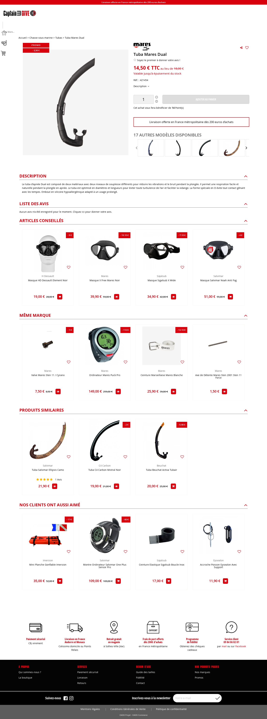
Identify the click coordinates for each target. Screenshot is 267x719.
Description (140, 86)
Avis (58, 479)
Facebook (240, 646)
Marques (181, 31)
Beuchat (161, 466)
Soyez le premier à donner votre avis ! (157, 60)
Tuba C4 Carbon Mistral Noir (104, 470)
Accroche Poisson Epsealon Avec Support (218, 566)
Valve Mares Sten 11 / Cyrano (48, 375)
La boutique (25, 677)
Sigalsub (162, 276)
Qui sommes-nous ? (30, 672)
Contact (140, 683)
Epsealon (218, 560)
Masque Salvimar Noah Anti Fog (218, 280)
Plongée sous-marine (133, 31)
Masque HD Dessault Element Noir (48, 280)
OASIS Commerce (139, 715)
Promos (199, 677)
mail (224, 646)
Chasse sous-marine (39, 31)
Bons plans (228, 31)
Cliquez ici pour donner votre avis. (92, 212)
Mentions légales (90, 709)
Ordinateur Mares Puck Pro (104, 375)
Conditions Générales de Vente (128, 709)
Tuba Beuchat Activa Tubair (161, 470)
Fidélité (140, 677)
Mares (104, 276)
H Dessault (48, 276)
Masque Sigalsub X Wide (162, 280)
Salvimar (218, 276)
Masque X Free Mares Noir (105, 280)
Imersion (48, 560)
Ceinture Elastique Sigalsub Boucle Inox (161, 565)
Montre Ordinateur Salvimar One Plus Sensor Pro (104, 566)
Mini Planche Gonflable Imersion (47, 565)
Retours (81, 683)
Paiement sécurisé (87, 672)
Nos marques (202, 672)
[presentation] (137, 148)
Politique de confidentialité (171, 709)
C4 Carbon (105, 466)
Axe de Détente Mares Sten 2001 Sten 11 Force (218, 377)
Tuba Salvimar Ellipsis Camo (48, 470)
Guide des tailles (145, 672)
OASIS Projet (125, 715)
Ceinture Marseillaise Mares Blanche (162, 375)
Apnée (86, 31)
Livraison (82, 677)
